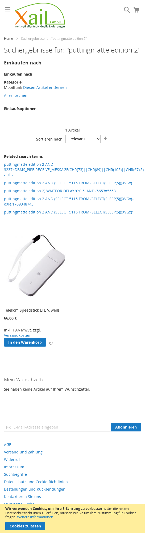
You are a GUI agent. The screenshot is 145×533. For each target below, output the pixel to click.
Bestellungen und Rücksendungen (34, 489)
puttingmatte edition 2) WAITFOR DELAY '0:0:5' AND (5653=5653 (60, 190)
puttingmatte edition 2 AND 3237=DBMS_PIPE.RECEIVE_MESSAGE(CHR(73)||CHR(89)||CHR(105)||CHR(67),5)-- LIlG (74, 169)
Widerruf (12, 459)
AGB (7, 444)
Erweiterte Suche (19, 503)
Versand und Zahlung (23, 452)
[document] (72, 518)
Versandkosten (17, 335)
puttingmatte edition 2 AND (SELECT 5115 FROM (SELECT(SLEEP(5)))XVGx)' (68, 212)
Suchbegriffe (15, 474)
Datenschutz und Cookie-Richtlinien (36, 481)
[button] (50, 343)
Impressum (14, 466)
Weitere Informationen (35, 516)
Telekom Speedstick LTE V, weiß (31, 310)
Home (8, 38)
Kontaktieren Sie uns (22, 496)
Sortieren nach (49, 138)
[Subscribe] (126, 427)
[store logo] (40, 15)
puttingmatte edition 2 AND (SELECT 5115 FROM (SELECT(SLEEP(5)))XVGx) (68, 182)
